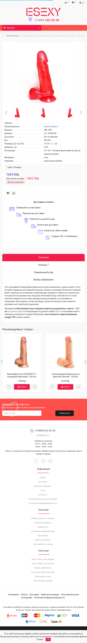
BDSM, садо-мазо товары (42, 518)
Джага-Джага (17, 311)
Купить (22, 387)
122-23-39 (47, 20)
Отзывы (43, 264)
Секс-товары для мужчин (43, 563)
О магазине (13, 594)
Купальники (43, 535)
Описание (43, 257)
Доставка (42, 482)
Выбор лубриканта (43, 279)
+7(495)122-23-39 (42, 430)
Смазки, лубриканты (43, 568)
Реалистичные (12, 36)
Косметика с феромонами (42, 531)
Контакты (42, 495)
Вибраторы (43, 527)
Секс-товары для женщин (42, 559)
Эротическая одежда (42, 581)
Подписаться (64, 413)
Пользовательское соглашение (43, 499)
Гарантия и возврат (43, 486)
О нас (42, 490)
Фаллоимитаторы (43, 576)
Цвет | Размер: (14, 167)
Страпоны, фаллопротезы (43, 572)
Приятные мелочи (43, 540)
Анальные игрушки (43, 523)
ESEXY (57, 311)
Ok (48, 640)
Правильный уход (43, 272)
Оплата (43, 477)
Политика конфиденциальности (43, 503)
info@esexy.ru (42, 435)
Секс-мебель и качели (42, 544)
